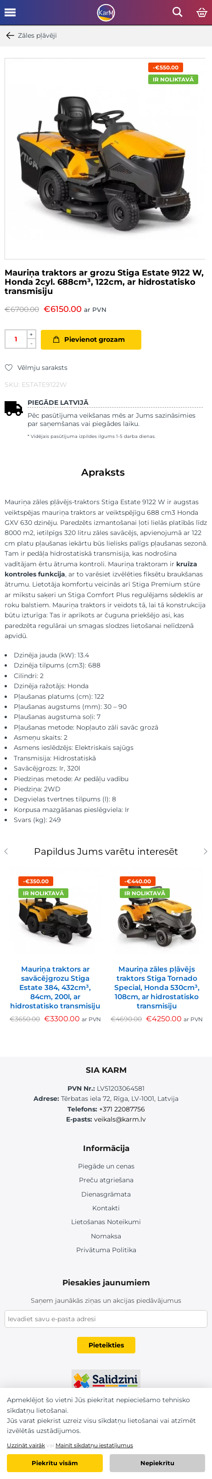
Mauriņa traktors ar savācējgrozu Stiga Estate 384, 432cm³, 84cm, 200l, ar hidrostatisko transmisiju (55, 987)
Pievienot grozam (94, 339)
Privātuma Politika (106, 1250)
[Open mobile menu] (10, 16)
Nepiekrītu (157, 1463)
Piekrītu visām (55, 1463)
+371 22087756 (122, 1109)
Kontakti (106, 1208)
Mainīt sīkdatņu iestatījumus (94, 1445)
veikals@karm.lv (120, 1119)
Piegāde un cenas (106, 1166)
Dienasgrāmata (106, 1194)
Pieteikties (106, 1345)
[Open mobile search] (178, 14)
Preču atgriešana (106, 1180)
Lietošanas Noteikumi (106, 1222)
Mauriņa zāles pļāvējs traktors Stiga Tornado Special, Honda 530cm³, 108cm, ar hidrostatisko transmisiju (157, 987)
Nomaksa (106, 1236)
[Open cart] (201, 13)
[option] (105, 158)
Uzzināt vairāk (26, 1445)
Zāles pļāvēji (31, 35)
